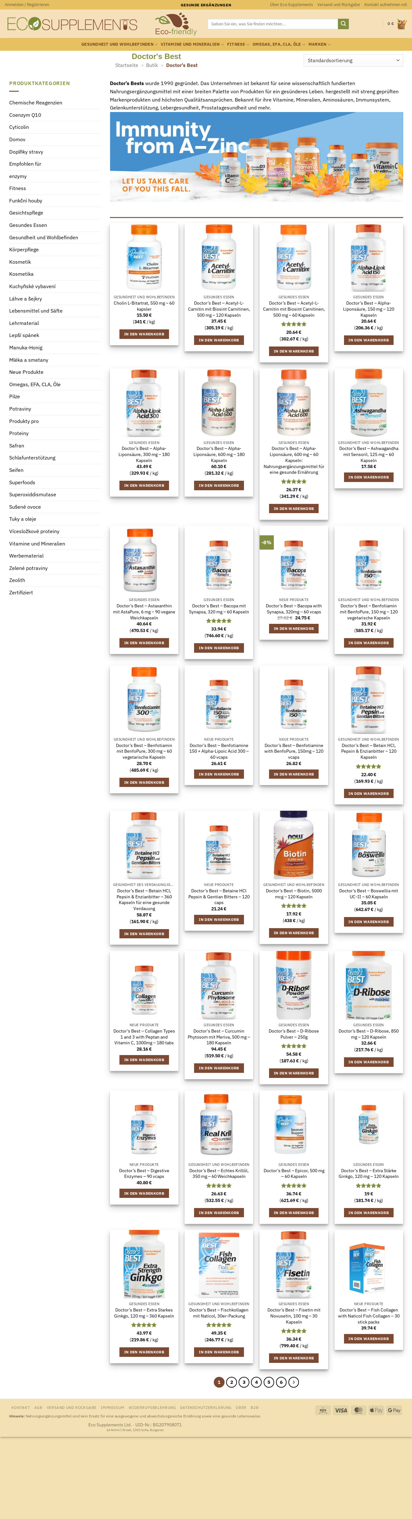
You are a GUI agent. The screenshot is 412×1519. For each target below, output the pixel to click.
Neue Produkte (26, 372)
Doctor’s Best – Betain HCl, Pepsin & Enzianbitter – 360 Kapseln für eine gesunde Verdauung (144, 899)
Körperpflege (24, 250)
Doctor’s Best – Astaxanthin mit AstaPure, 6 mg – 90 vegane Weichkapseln (144, 611)
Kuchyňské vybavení (32, 286)
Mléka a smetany (28, 360)
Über (241, 1407)
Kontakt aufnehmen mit (385, 4)
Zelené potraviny (28, 568)
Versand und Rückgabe (338, 4)
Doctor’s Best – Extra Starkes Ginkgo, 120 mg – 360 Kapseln (144, 1313)
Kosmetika (21, 274)
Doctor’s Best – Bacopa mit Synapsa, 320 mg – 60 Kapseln (219, 609)
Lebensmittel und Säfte (36, 311)
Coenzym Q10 (25, 115)
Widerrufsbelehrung (152, 1407)
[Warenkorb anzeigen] (397, 24)
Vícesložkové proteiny (34, 531)
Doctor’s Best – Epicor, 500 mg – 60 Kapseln (294, 1173)
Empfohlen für (25, 164)
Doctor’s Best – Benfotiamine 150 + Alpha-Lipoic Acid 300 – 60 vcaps (219, 751)
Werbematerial (26, 556)
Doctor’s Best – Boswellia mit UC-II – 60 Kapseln (368, 894)
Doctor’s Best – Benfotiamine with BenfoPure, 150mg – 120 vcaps (293, 751)
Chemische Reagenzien (35, 103)
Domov (17, 139)
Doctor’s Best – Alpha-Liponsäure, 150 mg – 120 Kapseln (368, 309)
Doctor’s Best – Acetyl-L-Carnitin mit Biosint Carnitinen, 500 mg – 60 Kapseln (294, 309)
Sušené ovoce (25, 507)
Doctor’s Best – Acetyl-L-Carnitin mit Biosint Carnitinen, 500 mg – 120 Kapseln (219, 309)
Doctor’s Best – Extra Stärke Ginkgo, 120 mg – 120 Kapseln (369, 1173)
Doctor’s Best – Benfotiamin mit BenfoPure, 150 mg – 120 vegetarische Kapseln (369, 611)
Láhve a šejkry (25, 298)
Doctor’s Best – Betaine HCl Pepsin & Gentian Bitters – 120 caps (219, 896)
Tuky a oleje (22, 519)
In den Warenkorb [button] (144, 334)
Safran (16, 445)
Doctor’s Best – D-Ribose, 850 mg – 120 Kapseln (369, 1034)
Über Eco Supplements (291, 4)
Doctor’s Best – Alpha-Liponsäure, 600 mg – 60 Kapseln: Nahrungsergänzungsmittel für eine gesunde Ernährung (294, 460)
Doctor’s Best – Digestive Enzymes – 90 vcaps (144, 1173)
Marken (319, 45)
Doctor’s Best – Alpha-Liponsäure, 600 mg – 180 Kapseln (219, 454)
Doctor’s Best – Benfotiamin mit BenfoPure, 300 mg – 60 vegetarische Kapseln (144, 751)
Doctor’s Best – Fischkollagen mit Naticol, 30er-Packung (218, 1313)
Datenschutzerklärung (206, 1407)
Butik (152, 65)
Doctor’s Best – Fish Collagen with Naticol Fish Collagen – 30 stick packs (369, 1315)
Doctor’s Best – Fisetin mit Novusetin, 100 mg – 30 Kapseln (294, 1315)
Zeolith (17, 580)
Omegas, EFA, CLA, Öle (279, 45)
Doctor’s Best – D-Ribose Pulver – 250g (294, 1034)
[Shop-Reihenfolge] (353, 60)
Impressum (113, 1407)
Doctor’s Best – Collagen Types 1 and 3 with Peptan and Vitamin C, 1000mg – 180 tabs (144, 1037)
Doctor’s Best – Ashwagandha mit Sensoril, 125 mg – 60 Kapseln (368, 454)
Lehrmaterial (24, 323)
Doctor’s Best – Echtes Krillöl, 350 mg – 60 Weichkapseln (219, 1173)
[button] (27, 5)
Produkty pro (24, 421)
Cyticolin (19, 127)
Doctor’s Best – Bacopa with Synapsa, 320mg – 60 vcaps (294, 609)
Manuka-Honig (25, 347)
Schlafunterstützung (32, 458)
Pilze (14, 396)
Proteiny (19, 433)
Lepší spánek (24, 335)
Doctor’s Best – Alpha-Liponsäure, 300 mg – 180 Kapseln (144, 454)
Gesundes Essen (28, 225)
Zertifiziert (21, 592)
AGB (38, 1407)
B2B (255, 1407)
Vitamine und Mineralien (192, 45)
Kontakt (20, 1407)
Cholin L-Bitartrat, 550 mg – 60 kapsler (144, 306)
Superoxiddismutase (32, 495)
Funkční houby (25, 200)
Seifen (16, 470)
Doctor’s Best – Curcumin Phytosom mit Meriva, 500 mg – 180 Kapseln (219, 1037)
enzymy (18, 176)
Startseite (126, 65)
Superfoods (22, 482)
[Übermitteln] (343, 24)
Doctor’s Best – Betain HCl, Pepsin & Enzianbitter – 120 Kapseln (368, 751)
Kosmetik (20, 262)
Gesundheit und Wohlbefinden (119, 45)
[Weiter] (293, 1382)
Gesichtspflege (26, 213)
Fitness (238, 45)
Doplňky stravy (26, 152)
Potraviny (20, 409)
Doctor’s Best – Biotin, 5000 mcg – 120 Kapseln (294, 894)
